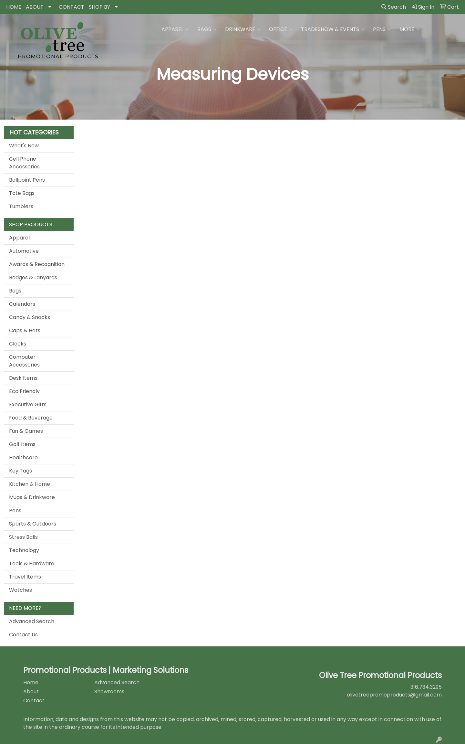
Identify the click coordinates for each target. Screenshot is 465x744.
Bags (207, 29)
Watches (20, 590)
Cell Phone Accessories (24, 162)
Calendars (22, 304)
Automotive (24, 251)
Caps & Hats (24, 330)
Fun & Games (26, 431)
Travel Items (25, 576)
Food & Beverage (31, 417)
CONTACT (71, 7)
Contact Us (23, 634)
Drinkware (243, 29)
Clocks (17, 343)
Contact (34, 700)
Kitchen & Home (29, 484)
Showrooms (109, 691)
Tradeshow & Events (333, 29)
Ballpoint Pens (27, 180)
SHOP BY (99, 7)
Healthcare (23, 457)
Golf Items (22, 444)
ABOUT (35, 7)
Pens (382, 29)
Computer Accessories (24, 360)
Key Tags (20, 470)
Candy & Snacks (29, 317)
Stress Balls (23, 537)
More (409, 29)
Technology (24, 550)
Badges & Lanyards (33, 277)
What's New (24, 145)
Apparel (175, 29)
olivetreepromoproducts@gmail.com (394, 694)
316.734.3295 (426, 687)
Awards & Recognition (37, 264)
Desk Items (23, 378)
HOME (13, 7)
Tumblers (21, 206)
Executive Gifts (27, 404)
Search (393, 7)
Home (30, 682)
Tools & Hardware (31, 563)
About (31, 691)
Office (281, 29)
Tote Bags (22, 193)
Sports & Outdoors (32, 523)
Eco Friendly (24, 391)
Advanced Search (31, 621)
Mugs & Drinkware (32, 497)
